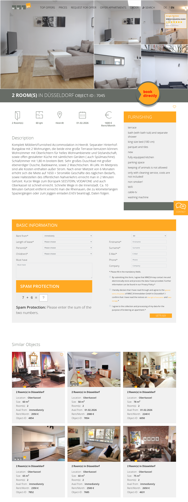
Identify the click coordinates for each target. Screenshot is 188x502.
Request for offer (91, 9)
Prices (70, 9)
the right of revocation (158, 297)
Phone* (113, 259)
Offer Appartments (120, 9)
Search (156, 9)
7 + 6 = (29, 297)
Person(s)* (21, 248)
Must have (21, 259)
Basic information (36, 225)
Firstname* (115, 242)
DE (165, 5)
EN (172, 5)
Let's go (161, 315)
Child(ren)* (22, 253)
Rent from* (22, 236)
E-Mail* (113, 253)
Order (141, 9)
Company (114, 265)
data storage (117, 300)
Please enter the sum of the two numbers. (53, 310)
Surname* (114, 248)
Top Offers (54, 9)
